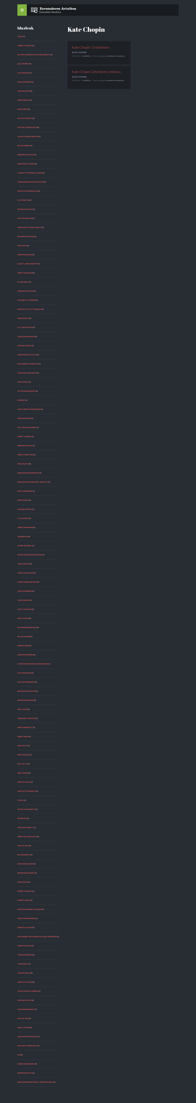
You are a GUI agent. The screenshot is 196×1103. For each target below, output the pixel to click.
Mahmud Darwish (25, 700)
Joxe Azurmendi (24, 591)
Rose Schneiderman (26, 918)
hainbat (21, 400)
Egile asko (22, 246)
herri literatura (25, 455)
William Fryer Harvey (27, 1037)
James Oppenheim (25, 527)
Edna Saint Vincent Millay (29, 227)
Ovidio (20, 800)
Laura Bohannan (25, 655)
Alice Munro (23, 64)
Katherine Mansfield (26, 627)
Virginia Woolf (24, 1000)
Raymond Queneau (25, 873)
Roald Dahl (22, 882)
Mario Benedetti (25, 727)
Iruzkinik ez (86, 56)
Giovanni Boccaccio (27, 355)
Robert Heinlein (24, 891)
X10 (18, 1055)
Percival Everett (25, 827)
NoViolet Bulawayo (26, 791)
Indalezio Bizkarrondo (28, 473)
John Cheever (23, 564)
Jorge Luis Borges (25, 573)
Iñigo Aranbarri (24, 491)
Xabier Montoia (24, 1073)
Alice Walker (23, 73)
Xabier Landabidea (25, 1064)
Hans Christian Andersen (29, 409)
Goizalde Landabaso (26, 373)
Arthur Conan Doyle (27, 127)
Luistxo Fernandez (26, 682)
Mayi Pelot (22, 746)
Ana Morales (23, 100)
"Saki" (20, 36)
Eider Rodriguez (24, 255)
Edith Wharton (24, 218)
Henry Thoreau (24, 436)
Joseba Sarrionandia (27, 582)
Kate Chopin (23, 618)
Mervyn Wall (23, 755)
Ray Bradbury (23, 855)
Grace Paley (22, 382)
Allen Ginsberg (24, 82)
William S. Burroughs (27, 1046)
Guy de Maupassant (26, 391)
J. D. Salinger (23, 518)
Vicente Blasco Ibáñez (27, 991)
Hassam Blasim (24, 418)
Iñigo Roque (23, 500)
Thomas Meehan (24, 955)
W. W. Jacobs (23, 1018)
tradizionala (23, 973)
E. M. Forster (23, 200)
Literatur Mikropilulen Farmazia (32, 664)
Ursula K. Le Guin (24, 982)
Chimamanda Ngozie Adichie (30, 182)
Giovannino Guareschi (27, 364)
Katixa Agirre (23, 637)
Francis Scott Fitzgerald (29, 309)
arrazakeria (110, 80)
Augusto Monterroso (27, 136)
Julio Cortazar (24, 609)
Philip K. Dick (23, 846)
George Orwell (24, 346)
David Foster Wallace (27, 191)
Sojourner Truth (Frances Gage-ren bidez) (37, 937)
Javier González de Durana (29, 555)
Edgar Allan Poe (24, 209)
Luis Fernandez (24, 673)
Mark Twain (22, 737)
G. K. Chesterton (24, 327)
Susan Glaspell (24, 946)
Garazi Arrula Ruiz (26, 336)
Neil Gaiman (22, 773)
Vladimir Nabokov (25, 1009)
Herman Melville (24, 446)
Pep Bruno (22, 818)
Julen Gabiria (23, 600)
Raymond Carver (25, 864)
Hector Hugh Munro (26, 427)
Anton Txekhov (24, 118)
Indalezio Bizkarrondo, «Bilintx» (32, 482)
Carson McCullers (26, 164)
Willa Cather (23, 1027)
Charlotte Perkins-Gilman (29, 173)
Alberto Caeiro (24, 46)
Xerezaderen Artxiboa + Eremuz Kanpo (35, 1082)
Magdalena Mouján (26, 691)
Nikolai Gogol (23, 782)
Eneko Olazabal (24, 273)
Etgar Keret (23, 282)
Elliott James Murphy (27, 264)
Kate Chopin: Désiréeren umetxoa (96, 72)
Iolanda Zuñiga (24, 509)
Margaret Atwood (26, 718)
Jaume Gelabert (24, 546)
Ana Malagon (23, 91)
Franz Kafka (23, 318)
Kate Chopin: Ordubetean (90, 47)
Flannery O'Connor (26, 300)
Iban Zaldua (23, 464)
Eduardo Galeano (25, 236)
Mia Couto (22, 764)
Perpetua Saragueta (27, 837)
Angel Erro (22, 109)
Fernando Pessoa (25, 291)
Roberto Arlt (23, 900)
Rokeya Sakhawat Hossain (29, 909)
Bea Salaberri (23, 146)
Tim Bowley (22, 964)
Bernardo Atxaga (25, 155)
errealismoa (110, 56)
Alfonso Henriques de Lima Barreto (33, 55)
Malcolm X (22, 709)
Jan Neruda (22, 536)
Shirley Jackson (24, 927)
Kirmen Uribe (23, 646)
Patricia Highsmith (26, 809)
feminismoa (120, 56)
